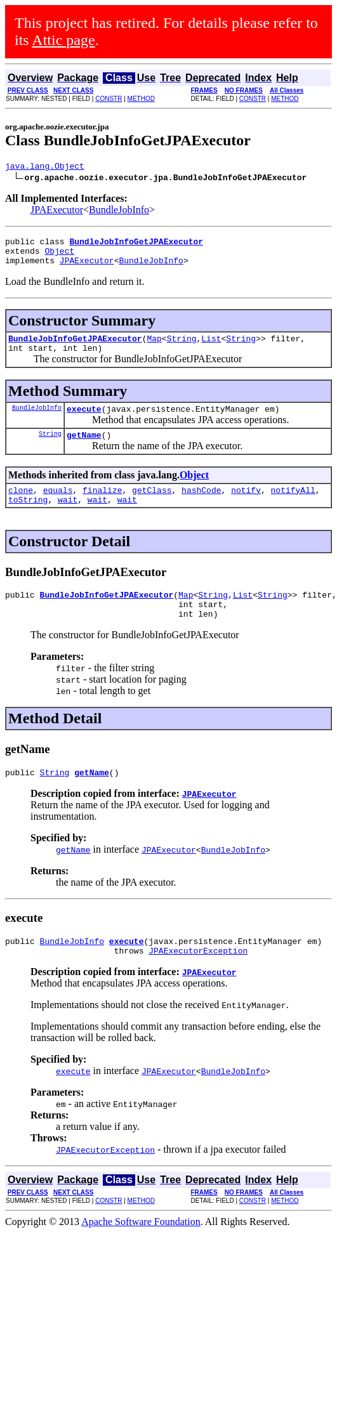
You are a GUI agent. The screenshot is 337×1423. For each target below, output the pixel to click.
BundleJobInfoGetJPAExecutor (75, 347)
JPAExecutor (56, 211)
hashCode (201, 507)
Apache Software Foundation (141, 1252)
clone (20, 507)
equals (58, 507)
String (182, 347)
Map (154, 347)
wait (67, 518)
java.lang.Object (44, 167)
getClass (151, 507)
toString (28, 518)
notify (246, 507)
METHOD (141, 98)
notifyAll (293, 507)
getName (84, 450)
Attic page (63, 40)
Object (59, 256)
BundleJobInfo (119, 211)
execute (84, 422)
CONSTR (108, 98)
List (211, 347)
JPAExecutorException (198, 981)
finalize (102, 507)
